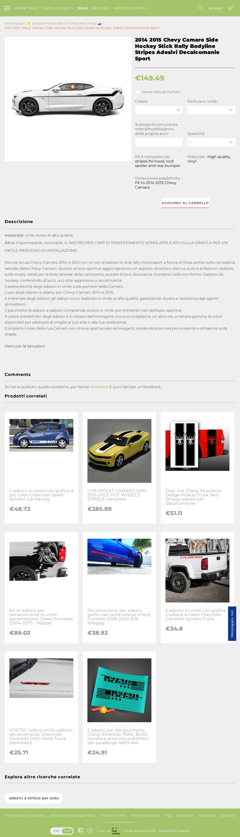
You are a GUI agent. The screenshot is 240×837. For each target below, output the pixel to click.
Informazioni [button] (131, 8)
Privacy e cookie (113, 815)
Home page (26, 8)
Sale (83, 8)
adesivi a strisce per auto (34, 798)
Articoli (101, 8)
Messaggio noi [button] (232, 623)
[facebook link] (80, 831)
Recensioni (185, 815)
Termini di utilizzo (145, 815)
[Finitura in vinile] (211, 110)
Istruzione (207, 815)
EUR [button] (67, 831)
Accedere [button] (99, 387)
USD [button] (56, 831)
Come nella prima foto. (158, 91)
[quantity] (211, 142)
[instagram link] (89, 831)
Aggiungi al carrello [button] (185, 203)
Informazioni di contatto (25, 815)
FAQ (168, 815)
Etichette (227, 815)
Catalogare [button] (58, 8)
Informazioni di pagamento (72, 815)
